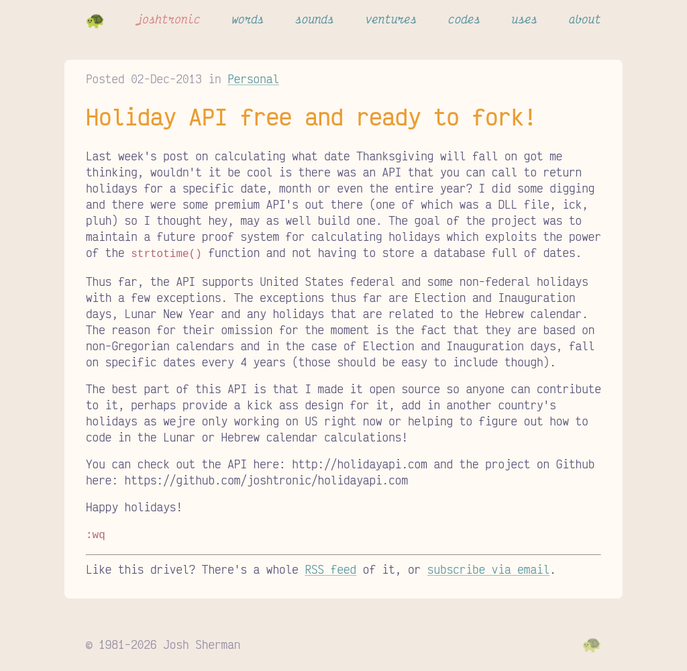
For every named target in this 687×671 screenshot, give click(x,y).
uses (524, 18)
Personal (253, 78)
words (247, 18)
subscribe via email (488, 566)
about (585, 18)
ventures (391, 18)
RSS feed (330, 566)
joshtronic (168, 18)
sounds (314, 18)
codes (464, 18)
